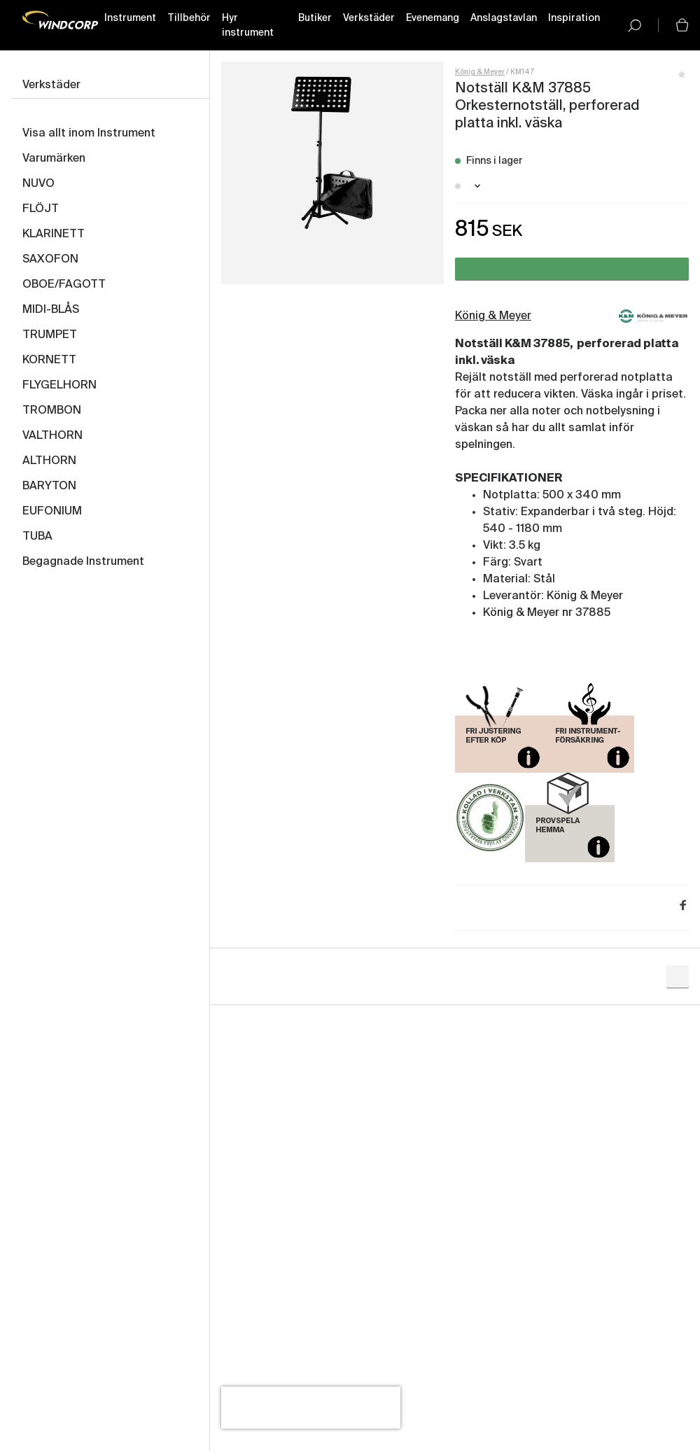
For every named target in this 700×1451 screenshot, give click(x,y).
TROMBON (51, 410)
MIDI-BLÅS (50, 310)
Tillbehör (189, 18)
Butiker (315, 18)
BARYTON (49, 486)
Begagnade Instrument (83, 562)
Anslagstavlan (503, 18)
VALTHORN (52, 436)
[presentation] (310, 1408)
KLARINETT (53, 234)
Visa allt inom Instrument (88, 133)
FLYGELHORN (59, 385)
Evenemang (432, 18)
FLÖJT (40, 209)
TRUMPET (49, 335)
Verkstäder (369, 18)
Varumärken (53, 158)
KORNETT (49, 360)
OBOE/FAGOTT (64, 284)
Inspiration (574, 18)
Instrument (130, 18)
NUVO (38, 184)
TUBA (37, 536)
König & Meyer (480, 72)
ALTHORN (49, 461)
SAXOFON (50, 259)
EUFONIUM (52, 511)
